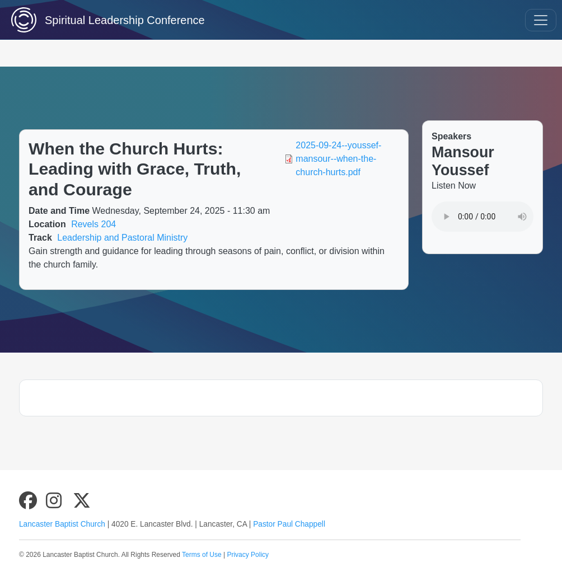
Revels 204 (93, 224)
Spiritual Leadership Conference (95, 19)
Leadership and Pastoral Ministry (122, 237)
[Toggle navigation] (540, 20)
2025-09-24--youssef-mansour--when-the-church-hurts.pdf (338, 158)
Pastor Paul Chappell (289, 524)
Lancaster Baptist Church (62, 524)
